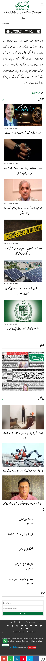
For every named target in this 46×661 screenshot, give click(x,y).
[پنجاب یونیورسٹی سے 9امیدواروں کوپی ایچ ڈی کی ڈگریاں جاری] (36, 658)
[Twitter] (34, 625)
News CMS (22, 647)
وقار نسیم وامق (30, 524)
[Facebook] (39, 625)
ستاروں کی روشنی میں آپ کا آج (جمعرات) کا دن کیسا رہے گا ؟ (23, 133)
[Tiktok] (11, 625)
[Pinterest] (15, 625)
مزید (3, 99)
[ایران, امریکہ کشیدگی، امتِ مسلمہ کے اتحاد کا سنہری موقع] (39, 538)
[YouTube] (29, 625)
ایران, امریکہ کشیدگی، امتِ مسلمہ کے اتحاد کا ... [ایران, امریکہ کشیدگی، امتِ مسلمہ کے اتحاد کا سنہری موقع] (19, 534)
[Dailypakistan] (19, 6)
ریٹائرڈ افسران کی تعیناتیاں (26, 519)
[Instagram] (25, 625)
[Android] (25, 628)
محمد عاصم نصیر (30, 568)
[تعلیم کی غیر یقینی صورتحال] (39, 553)
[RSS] (6, 625)
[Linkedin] (20, 625)
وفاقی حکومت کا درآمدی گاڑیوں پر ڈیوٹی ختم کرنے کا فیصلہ (23, 328)
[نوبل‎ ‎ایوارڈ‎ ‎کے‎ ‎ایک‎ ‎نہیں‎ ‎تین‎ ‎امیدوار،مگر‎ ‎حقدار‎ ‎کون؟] (39, 568)
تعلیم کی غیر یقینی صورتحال (25, 549)
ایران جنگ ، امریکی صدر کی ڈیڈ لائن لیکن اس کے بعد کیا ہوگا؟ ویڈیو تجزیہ (23, 503)
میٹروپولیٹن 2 (36, 92)
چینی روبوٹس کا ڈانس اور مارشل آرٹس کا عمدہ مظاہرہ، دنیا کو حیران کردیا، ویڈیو (23, 470)
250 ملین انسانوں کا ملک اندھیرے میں (21, 579)
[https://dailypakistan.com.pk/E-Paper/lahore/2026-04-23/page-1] (23, 371)
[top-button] (2, 633)
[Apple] (20, 628)
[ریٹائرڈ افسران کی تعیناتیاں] (39, 523)
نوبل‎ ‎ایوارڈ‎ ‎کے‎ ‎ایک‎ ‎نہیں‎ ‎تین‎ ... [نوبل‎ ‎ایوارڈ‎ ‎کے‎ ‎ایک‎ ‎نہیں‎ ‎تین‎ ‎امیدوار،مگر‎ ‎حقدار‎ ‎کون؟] (22, 564)
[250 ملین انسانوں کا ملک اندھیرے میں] (39, 583)
